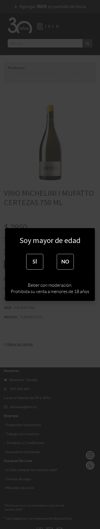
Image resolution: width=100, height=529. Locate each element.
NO (65, 261)
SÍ (35, 261)
